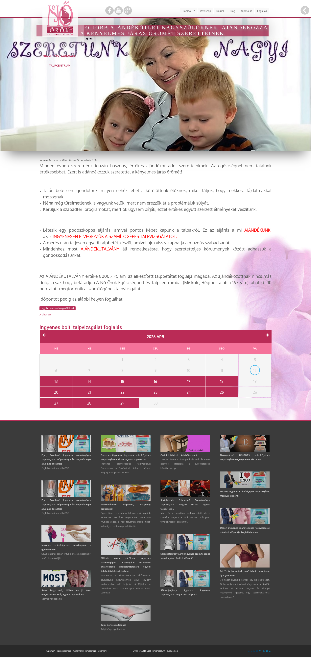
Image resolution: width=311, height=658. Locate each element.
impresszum (159, 651)
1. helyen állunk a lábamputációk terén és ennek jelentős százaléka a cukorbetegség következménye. (185, 464)
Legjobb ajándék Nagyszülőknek (57, 308)
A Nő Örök (146, 651)
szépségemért (64, 651)
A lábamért (45, 314)
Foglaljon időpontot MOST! (55, 468)
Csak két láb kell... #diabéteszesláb (179, 455)
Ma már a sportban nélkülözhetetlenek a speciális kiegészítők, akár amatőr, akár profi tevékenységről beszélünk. (185, 518)
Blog (232, 10)
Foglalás (262, 10)
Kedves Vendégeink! (51, 599)
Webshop (205, 10)
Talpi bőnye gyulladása (113, 625)
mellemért (78, 651)
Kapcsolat (246, 10)
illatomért (50, 651)
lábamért (102, 651)
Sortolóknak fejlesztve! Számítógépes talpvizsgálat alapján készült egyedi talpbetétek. (185, 505)
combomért (90, 651)
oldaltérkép (172, 651)
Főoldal (187, 10)
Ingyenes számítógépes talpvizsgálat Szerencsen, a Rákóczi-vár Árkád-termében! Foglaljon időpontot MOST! (126, 468)
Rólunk (220, 10)
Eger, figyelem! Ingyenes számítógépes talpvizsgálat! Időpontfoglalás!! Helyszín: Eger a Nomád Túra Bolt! (66, 460)
